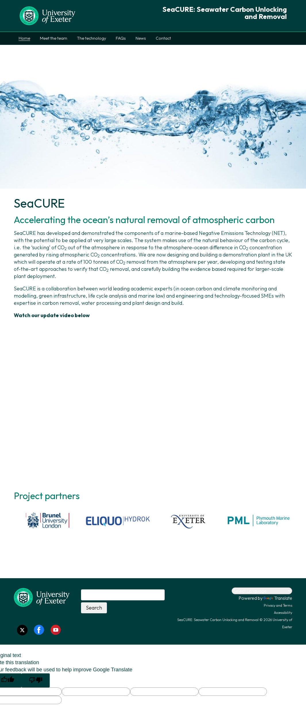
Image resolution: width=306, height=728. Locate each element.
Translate (277, 598)
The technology (91, 38)
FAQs (121, 38)
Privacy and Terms (278, 605)
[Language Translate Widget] (262, 590)
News (141, 38)
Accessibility (283, 612)
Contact (163, 38)
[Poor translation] (36, 680)
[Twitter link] (22, 630)
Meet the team (53, 38)
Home (24, 38)
